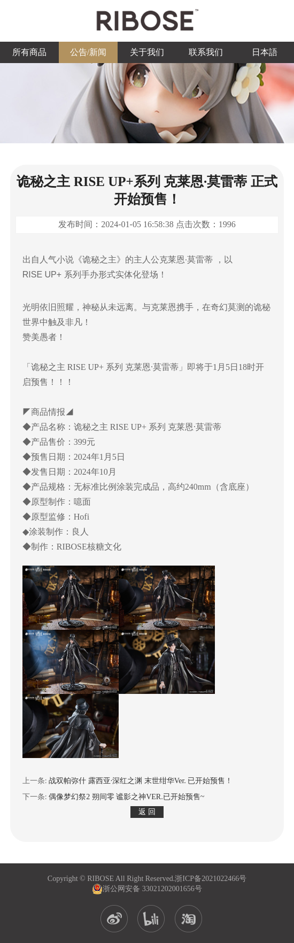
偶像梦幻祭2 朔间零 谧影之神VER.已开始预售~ (126, 797)
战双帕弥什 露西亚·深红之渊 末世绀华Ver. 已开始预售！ (141, 781)
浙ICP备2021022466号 (210, 879)
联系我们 (206, 52)
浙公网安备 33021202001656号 (147, 889)
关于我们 (147, 52)
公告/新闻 (88, 52)
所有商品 (29, 52)
